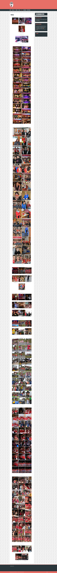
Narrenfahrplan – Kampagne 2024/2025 (40, 27)
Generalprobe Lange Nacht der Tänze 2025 (41, 26)
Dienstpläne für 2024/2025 (40, 28)
